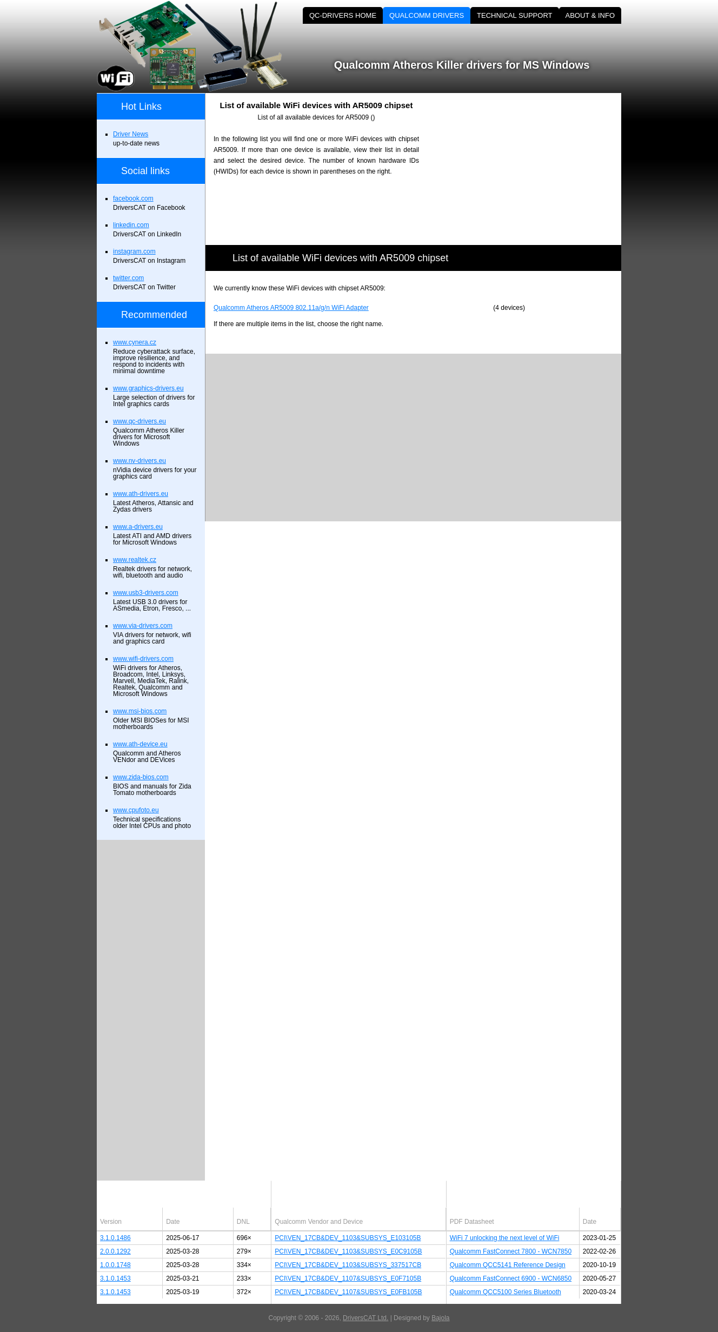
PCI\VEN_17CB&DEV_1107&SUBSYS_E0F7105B (348, 1278)
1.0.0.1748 (115, 1265)
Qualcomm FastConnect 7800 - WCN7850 (510, 1251)
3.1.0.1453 (115, 1278)
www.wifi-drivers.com (143, 658)
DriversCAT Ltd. (365, 1318)
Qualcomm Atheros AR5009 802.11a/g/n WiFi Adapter (291, 308)
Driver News (130, 134)
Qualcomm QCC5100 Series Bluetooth (505, 1292)
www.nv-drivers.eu (139, 461)
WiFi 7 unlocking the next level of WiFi (505, 1238)
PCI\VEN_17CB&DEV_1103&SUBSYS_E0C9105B (348, 1251)
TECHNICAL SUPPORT (514, 15)
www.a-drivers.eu (138, 526)
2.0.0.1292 (115, 1251)
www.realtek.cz (134, 559)
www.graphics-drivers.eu (148, 388)
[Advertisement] (529, 168)
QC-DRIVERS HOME (342, 15)
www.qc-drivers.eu (139, 421)
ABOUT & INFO (590, 15)
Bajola (440, 1318)
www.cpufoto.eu (136, 810)
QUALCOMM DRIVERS (426, 15)
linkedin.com (131, 225)
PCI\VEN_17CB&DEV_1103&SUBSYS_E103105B (348, 1238)
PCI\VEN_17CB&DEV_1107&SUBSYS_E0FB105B (348, 1292)
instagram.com (134, 251)
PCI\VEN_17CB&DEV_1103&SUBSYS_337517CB (348, 1265)
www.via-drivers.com (142, 625)
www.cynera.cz (134, 342)
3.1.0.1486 (115, 1238)
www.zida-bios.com (141, 777)
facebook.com (133, 198)
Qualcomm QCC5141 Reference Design (508, 1265)
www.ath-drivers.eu (140, 494)
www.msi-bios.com (140, 711)
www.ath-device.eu (140, 744)
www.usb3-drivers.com (145, 592)
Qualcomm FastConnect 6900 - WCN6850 (510, 1278)
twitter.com (128, 278)
